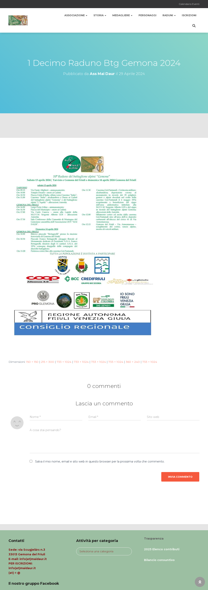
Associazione (75, 15)
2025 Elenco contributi (161, 549)
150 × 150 (32, 362)
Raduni (169, 15)
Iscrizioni (189, 15)
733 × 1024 (64, 362)
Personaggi (147, 15)
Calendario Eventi (189, 3)
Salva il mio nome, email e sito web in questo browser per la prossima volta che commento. (100, 461)
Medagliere (122, 15)
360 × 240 (133, 362)
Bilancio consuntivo (159, 560)
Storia (99, 15)
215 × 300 (47, 362)
